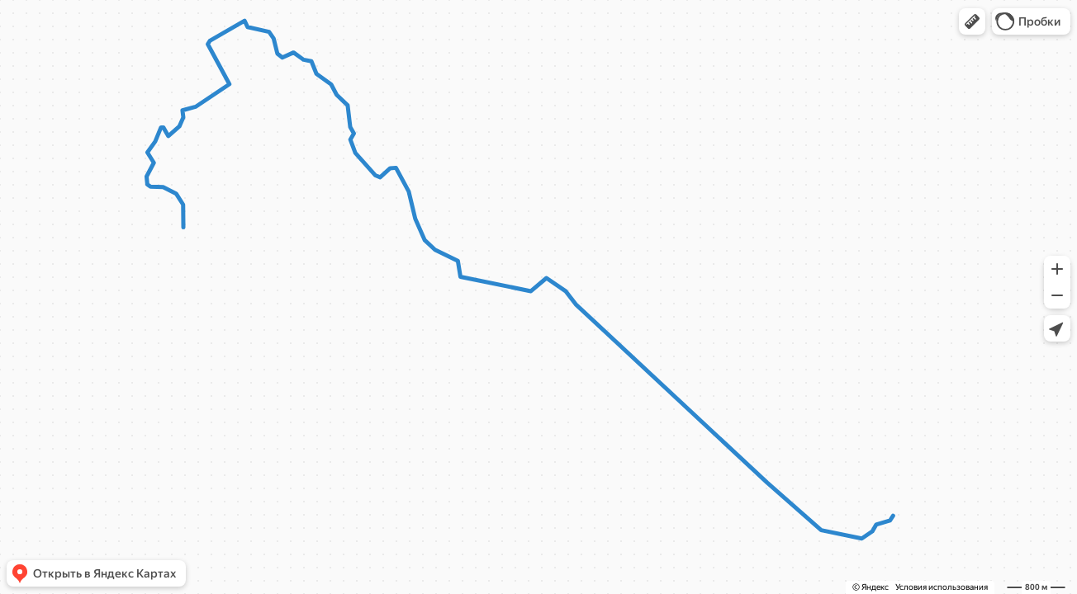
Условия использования (941, 587)
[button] (972, 21)
